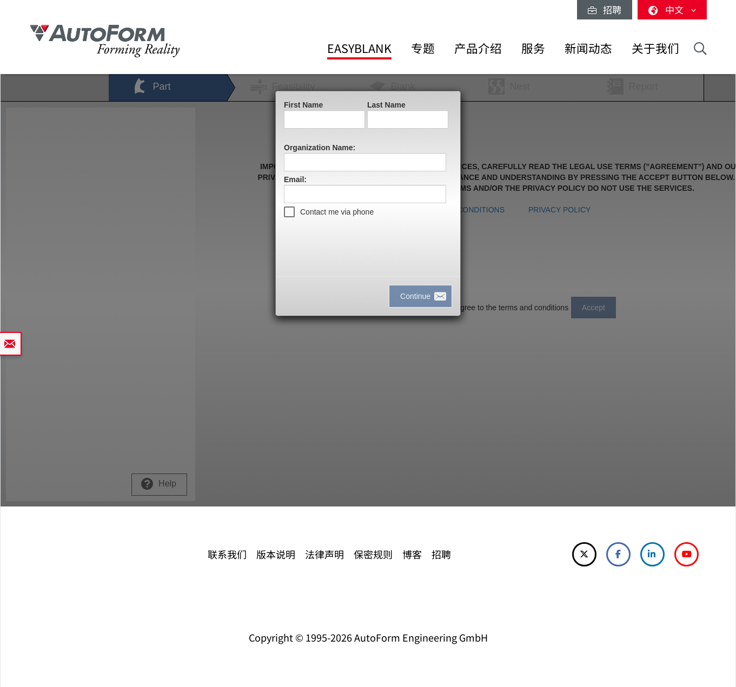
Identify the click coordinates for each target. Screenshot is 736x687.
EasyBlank (359, 47)
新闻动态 (588, 47)
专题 (423, 47)
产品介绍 (478, 47)
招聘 (604, 9)
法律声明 (324, 554)
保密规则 (373, 554)
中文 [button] (672, 9)
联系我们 (227, 554)
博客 (412, 554)
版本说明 (275, 554)
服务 (533, 47)
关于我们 (655, 47)
